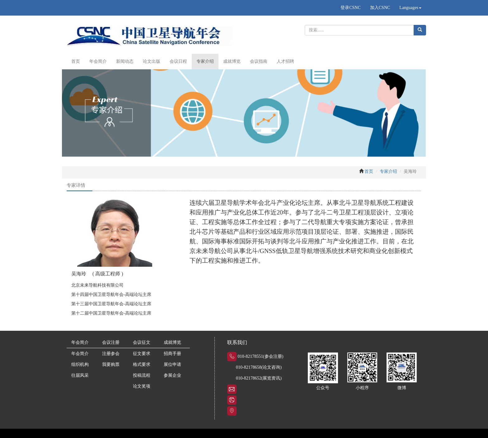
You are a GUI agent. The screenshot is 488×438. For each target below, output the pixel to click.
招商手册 (172, 353)
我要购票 (111, 364)
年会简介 (98, 61)
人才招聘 (285, 61)
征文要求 (141, 353)
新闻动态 (125, 61)
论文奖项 (141, 386)
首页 (75, 61)
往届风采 (80, 375)
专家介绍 (205, 61)
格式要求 (141, 364)
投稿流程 (141, 375)
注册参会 (111, 353)
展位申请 (172, 364)
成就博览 (232, 61)
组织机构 (80, 364)
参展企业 (172, 375)
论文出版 (151, 61)
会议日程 (178, 61)
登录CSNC (350, 7)
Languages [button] (410, 7)
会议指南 (258, 61)
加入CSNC (380, 7)
